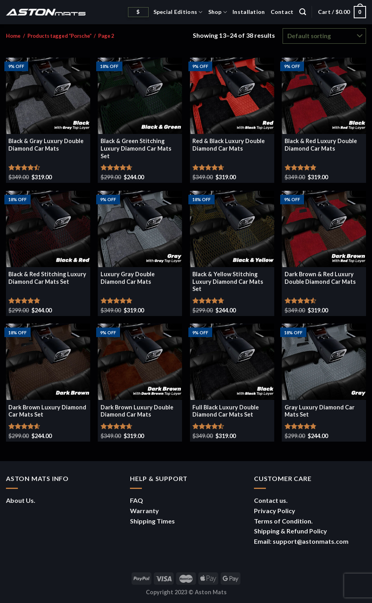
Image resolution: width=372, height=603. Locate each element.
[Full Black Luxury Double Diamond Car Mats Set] (232, 362)
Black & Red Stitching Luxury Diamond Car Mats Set (47, 278)
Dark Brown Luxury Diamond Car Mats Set (47, 411)
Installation (248, 11)
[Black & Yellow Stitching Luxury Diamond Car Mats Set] (232, 229)
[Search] (302, 12)
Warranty (144, 510)
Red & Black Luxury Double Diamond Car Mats (228, 145)
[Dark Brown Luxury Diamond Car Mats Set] (48, 362)
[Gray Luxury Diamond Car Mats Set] (324, 362)
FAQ (136, 500)
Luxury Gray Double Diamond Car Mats (128, 278)
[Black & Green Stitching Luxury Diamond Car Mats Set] (140, 96)
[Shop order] (324, 36)
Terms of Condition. (283, 521)
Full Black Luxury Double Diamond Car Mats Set (225, 411)
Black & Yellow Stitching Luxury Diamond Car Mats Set (227, 281)
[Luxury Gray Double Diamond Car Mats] (140, 229)
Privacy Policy (274, 510)
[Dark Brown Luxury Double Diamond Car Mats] (140, 362)
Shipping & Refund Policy (290, 531)
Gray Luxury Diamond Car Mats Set (320, 411)
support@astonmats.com (311, 541)
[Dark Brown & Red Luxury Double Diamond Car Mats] (324, 229)
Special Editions (178, 12)
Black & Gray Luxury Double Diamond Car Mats (45, 145)
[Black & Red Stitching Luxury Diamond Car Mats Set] (48, 229)
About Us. (20, 500)
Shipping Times (152, 521)
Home (13, 36)
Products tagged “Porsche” (59, 36)
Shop (217, 12)
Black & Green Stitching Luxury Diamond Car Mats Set (136, 148)
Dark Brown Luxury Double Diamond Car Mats (137, 411)
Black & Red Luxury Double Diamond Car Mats (321, 145)
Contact (282, 11)
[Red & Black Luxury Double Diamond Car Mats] (232, 96)
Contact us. (271, 500)
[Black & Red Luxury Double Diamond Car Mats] (324, 96)
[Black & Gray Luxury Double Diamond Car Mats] (48, 96)
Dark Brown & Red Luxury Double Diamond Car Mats (320, 278)
